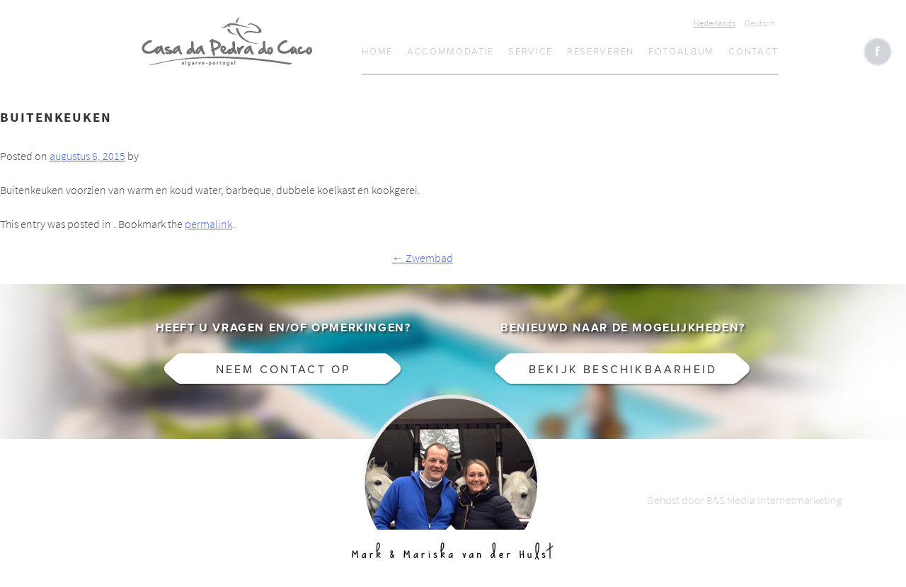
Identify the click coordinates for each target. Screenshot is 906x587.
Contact (753, 51)
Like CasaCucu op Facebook (878, 52)
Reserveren (600, 51)
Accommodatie (450, 51)
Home (377, 51)
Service (530, 51)
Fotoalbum (681, 51)
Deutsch (760, 23)
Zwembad (422, 258)
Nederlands (714, 23)
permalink (208, 224)
